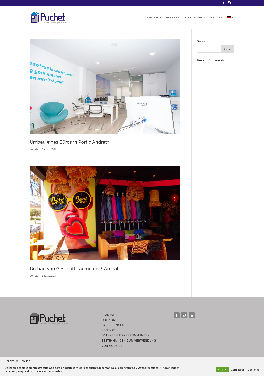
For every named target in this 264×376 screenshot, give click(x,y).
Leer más (253, 369)
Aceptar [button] (222, 369)
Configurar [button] (237, 369)
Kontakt (215, 18)
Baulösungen (195, 18)
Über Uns (109, 320)
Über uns (173, 18)
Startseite (153, 18)
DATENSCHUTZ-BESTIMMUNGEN (126, 335)
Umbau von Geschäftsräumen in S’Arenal (74, 268)
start (37, 149)
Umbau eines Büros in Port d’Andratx (69, 142)
